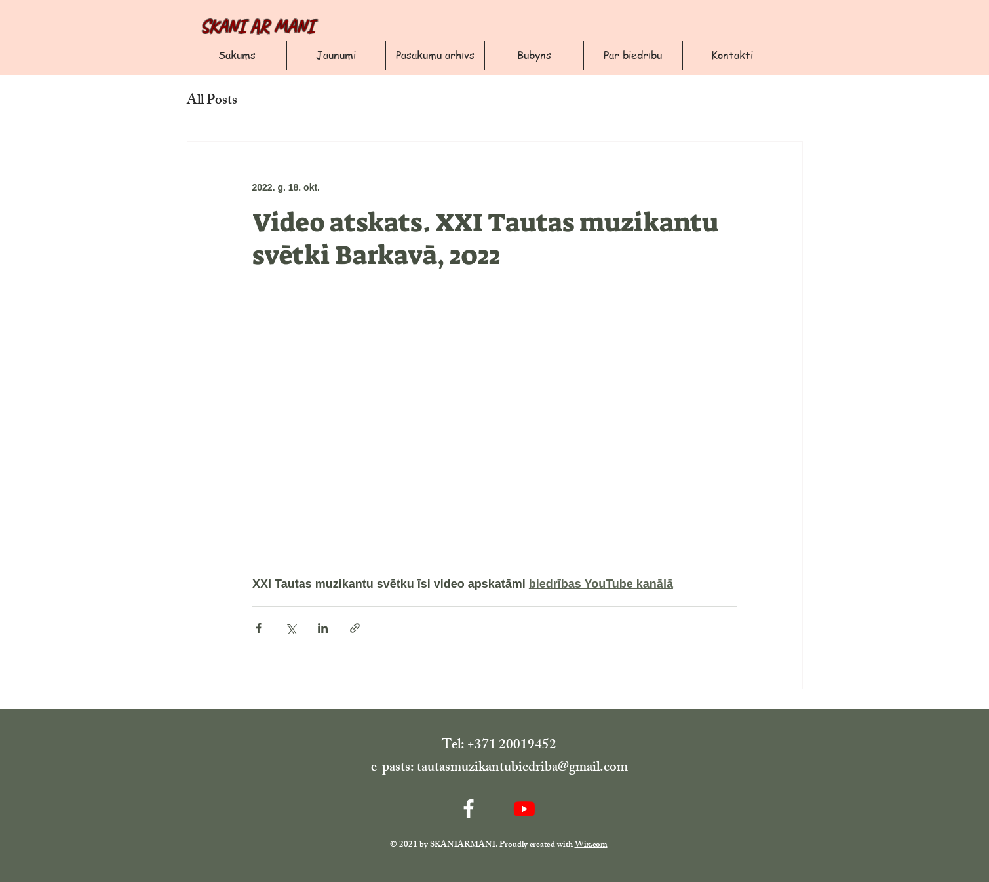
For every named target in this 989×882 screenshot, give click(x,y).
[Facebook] (468, 808)
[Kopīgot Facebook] (258, 628)
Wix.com (591, 845)
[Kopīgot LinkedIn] (323, 628)
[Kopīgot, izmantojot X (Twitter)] (290, 628)
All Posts (212, 101)
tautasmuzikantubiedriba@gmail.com (522, 768)
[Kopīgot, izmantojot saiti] (355, 628)
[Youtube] (524, 808)
